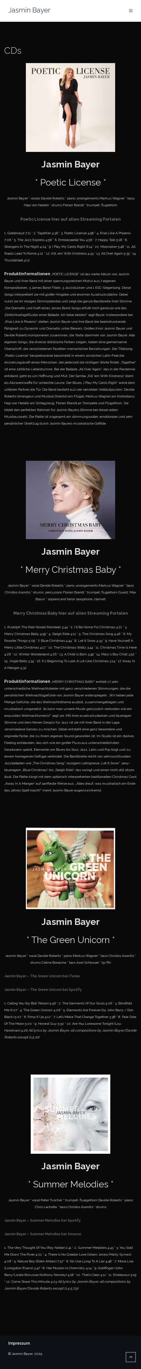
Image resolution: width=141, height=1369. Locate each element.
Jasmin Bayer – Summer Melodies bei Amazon (42, 1234)
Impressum (19, 1343)
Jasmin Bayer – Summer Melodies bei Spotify (42, 1220)
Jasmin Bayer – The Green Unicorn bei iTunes (42, 976)
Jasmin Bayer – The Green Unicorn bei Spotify (43, 990)
